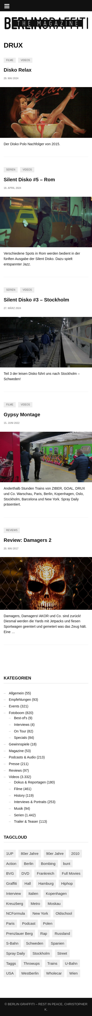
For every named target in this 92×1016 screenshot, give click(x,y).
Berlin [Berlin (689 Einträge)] (28, 863)
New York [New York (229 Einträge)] (40, 913)
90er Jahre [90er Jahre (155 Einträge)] (55, 853)
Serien (10, 169)
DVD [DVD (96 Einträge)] (25, 873)
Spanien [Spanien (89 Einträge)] (57, 943)
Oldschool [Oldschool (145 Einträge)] (64, 913)
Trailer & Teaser (26, 821)
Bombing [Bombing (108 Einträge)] (48, 863)
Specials (20, 738)
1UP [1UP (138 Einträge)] (9, 853)
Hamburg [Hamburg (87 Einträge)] (46, 883)
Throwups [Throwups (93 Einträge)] (32, 963)
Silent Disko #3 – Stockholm (36, 299)
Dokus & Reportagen (30, 782)
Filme (9, 60)
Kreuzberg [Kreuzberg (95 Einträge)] (14, 903)
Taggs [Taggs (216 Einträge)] (11, 963)
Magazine (16, 751)
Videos (25, 60)
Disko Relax (17, 70)
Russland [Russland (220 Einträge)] (62, 933)
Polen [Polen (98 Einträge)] (47, 923)
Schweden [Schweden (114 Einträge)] (34, 943)
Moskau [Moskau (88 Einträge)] (54, 903)
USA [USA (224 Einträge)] (10, 973)
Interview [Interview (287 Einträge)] (13, 893)
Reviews (11, 530)
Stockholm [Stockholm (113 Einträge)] (41, 953)
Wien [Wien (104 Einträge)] (73, 973)
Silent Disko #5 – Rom (29, 179)
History (19, 795)
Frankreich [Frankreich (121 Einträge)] (45, 873)
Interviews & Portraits (30, 802)
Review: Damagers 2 (28, 540)
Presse (14, 764)
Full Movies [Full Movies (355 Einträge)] (71, 873)
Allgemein (16, 693)
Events (14, 706)
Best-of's (20, 718)
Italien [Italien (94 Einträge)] (33, 893)
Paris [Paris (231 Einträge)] (10, 923)
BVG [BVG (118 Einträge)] (10, 873)
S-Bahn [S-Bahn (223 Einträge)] (12, 943)
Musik (18, 808)
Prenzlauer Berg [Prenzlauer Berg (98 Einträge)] (19, 933)
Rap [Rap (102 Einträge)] (43, 933)
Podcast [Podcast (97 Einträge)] (28, 923)
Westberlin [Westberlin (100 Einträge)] (30, 973)
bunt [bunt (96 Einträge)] (66, 863)
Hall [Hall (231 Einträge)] (28, 883)
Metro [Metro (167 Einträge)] (35, 903)
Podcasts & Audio (22, 757)
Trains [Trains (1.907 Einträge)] (52, 963)
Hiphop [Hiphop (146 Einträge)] (67, 883)
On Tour (20, 731)
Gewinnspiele (19, 744)
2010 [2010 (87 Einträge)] (75, 853)
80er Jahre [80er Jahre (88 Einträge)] (30, 853)
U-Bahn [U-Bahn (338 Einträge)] (71, 963)
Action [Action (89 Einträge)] (11, 863)
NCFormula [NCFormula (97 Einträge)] (15, 913)
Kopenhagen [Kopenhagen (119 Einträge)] (56, 893)
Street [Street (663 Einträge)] (62, 953)
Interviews (21, 725)
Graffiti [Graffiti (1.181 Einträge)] (11, 883)
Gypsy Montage (22, 414)
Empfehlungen (20, 700)
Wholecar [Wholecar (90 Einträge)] (54, 973)
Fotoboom (16, 713)
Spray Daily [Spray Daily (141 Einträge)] (15, 953)
